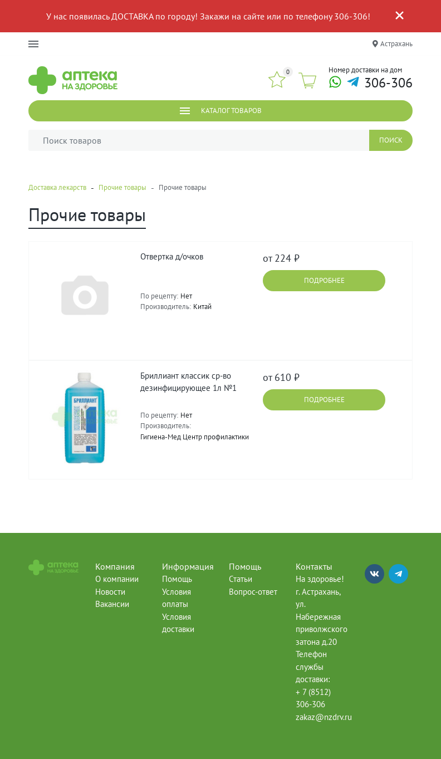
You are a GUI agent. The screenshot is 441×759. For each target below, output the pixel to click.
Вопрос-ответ (253, 591)
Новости (110, 591)
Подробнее (324, 280)
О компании (117, 579)
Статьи (240, 579)
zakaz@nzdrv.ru (324, 717)
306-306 (388, 83)
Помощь (177, 579)
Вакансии (112, 604)
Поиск (391, 140)
